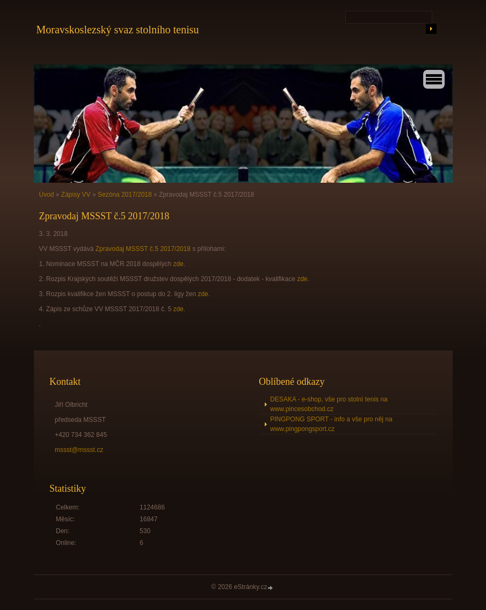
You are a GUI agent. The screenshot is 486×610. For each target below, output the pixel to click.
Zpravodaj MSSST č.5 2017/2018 (143, 249)
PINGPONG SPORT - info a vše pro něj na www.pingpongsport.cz (331, 424)
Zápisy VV (76, 194)
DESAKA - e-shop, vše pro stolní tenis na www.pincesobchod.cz (329, 404)
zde (178, 264)
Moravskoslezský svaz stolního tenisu (118, 29)
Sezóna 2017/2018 (125, 194)
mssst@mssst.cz (79, 450)
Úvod (46, 194)
